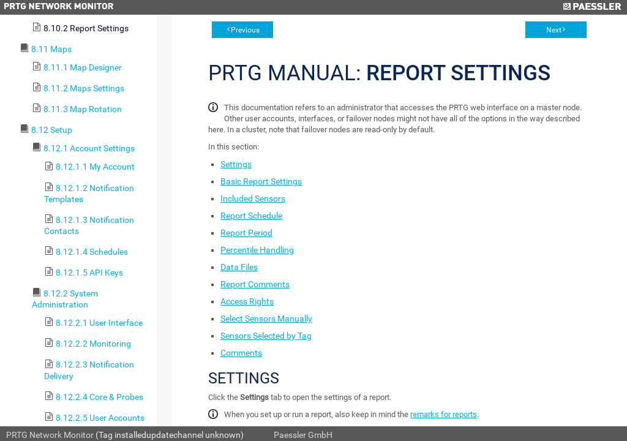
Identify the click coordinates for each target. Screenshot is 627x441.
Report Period (246, 233)
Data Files (239, 267)
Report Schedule (251, 216)
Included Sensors (252, 198)
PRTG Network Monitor (50, 435)
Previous (245, 30)
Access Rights (247, 301)
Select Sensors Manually (266, 318)
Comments (241, 353)
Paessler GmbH (303, 435)
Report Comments (255, 284)
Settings (236, 164)
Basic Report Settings (261, 181)
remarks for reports (443, 414)
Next (553, 30)
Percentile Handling (257, 250)
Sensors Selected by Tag (266, 336)
